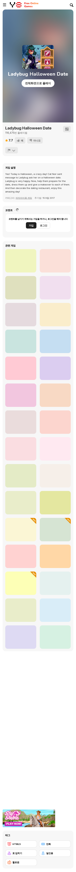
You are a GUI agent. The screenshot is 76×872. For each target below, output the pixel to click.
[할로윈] (21, 862)
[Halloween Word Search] (55, 449)
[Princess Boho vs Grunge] (20, 314)
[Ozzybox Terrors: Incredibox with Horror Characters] (55, 422)
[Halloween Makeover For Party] (55, 260)
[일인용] (55, 853)
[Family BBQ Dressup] (20, 260)
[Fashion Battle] (20, 287)
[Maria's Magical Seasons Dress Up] (20, 475)
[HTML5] (21, 844)
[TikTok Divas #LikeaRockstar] (55, 368)
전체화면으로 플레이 (38, 83)
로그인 (43, 225)
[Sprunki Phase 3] (20, 637)
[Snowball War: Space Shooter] (20, 368)
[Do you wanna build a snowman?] (55, 287)
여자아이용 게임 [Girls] (24, 197)
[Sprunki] (55, 475)
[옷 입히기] (21, 853)
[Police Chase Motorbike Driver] (55, 341)
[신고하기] (11, 150)
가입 (31, 225)
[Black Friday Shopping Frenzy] (55, 610)
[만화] (55, 844)
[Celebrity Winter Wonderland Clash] (55, 583)
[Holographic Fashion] (20, 341)
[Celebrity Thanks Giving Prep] (20, 529)
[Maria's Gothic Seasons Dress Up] (20, 422)
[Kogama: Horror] (55, 395)
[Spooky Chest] (55, 529)
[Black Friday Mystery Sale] (20, 583)
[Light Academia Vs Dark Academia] (20, 449)
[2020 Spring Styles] (55, 314)
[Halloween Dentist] (55, 502)
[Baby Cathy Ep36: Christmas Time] (20, 395)
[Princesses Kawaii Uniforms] (55, 637)
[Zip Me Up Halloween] (20, 610)
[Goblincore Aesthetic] (20, 556)
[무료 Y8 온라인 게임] (16, 4)
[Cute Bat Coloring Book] (55, 556)
